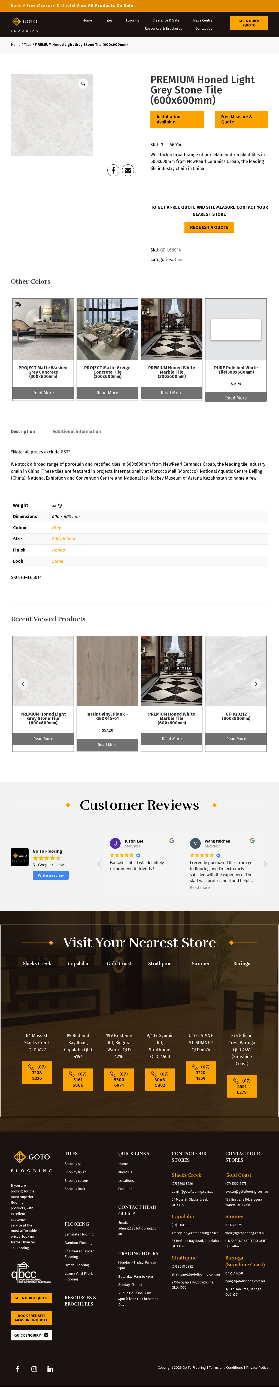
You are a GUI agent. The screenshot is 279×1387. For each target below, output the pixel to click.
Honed (58, 550)
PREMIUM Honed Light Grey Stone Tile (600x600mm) (43, 718)
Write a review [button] (51, 875)
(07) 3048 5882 (182, 1266)
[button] (265, 865)
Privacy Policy (257, 1367)
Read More (43, 392)
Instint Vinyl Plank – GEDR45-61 (107, 716)
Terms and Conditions (226, 1367)
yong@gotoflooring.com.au (245, 1233)
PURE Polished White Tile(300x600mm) (236, 369)
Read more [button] (120, 887)
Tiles (28, 45)
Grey (56, 527)
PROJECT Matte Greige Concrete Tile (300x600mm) (107, 371)
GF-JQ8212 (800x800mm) (236, 716)
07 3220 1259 (234, 1225)
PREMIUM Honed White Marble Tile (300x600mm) (171, 371)
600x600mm (64, 538)
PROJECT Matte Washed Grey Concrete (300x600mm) (43, 371)
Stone (57, 561)
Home (15, 45)
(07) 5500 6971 (235, 1184)
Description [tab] (23, 431)
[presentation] (23, 685)
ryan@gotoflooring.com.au (245, 1281)
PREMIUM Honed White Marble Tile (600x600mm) (171, 718)
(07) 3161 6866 (182, 1225)
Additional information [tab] (77, 431)
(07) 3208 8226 (182, 1184)
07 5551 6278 (234, 1273)
